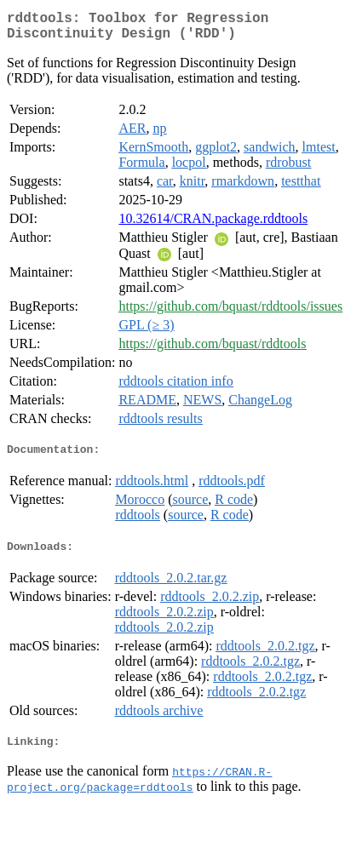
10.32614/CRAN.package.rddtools (213, 225)
